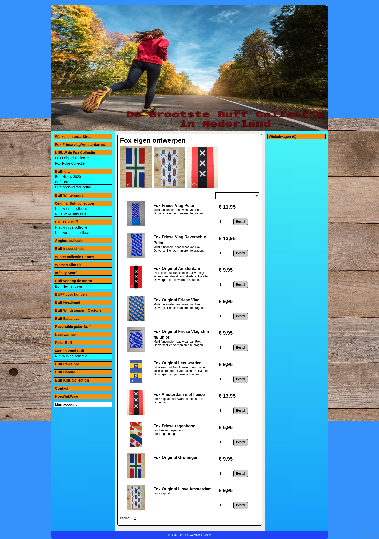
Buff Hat (61, 182)
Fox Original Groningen (176, 457)
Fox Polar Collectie (70, 163)
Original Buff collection (74, 203)
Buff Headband (67, 302)
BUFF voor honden (71, 294)
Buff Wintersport (69, 195)
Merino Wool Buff (69, 351)
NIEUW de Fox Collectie (75, 153)
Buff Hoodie (65, 372)
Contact (61, 388)
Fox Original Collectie (72, 158)
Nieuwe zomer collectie (73, 233)
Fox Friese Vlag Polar (174, 205)
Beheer (206, 535)
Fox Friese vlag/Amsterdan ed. (80, 145)
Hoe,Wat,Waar (67, 396)
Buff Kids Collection (72, 380)
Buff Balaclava (67, 318)
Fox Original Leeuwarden (178, 363)
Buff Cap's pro (67, 364)
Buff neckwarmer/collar (73, 187)
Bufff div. (62, 171)
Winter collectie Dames (74, 257)
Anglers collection (70, 241)
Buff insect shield (70, 249)
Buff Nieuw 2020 (68, 177)
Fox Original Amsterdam (177, 268)
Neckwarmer (65, 335)
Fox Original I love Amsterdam (183, 489)
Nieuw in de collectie (71, 209)
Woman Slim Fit (68, 265)
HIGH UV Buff (66, 222)
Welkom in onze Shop (73, 137)
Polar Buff (63, 343)
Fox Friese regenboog (175, 426)
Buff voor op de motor (73, 281)
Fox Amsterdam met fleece (179, 394)
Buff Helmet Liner (68, 286)
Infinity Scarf (66, 273)
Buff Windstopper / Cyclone (78, 310)
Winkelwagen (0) (283, 137)
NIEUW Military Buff (70, 214)
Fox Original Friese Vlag (177, 300)
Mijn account (66, 404)
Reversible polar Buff (73, 327)
